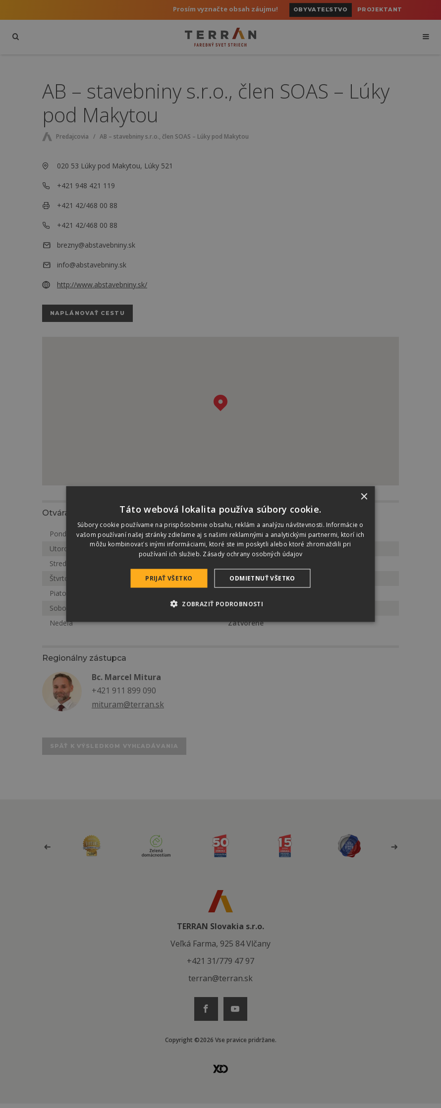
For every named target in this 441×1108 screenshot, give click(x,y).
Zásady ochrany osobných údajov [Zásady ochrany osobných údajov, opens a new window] (252, 554)
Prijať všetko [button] (168, 578)
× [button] (364, 496)
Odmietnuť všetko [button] (262, 578)
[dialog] (220, 554)
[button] (220, 604)
